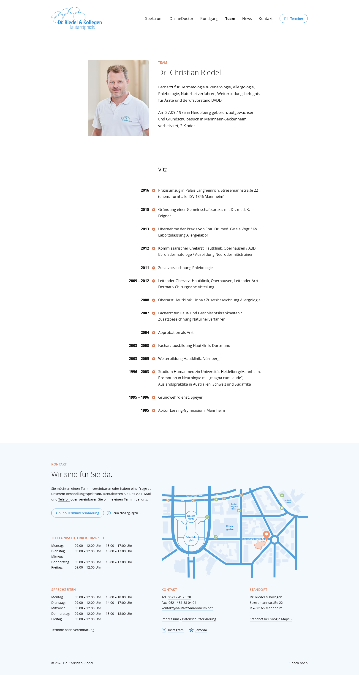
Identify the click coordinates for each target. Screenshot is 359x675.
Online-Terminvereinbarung (77, 513)
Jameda (198, 630)
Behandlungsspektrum (83, 494)
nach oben (299, 663)
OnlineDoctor (181, 18)
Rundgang (209, 18)
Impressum (170, 619)
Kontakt (266, 18)
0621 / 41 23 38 (179, 597)
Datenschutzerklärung (199, 619)
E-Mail (146, 494)
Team (230, 18)
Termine (293, 18)
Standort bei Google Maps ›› (271, 619)
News (247, 18)
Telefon (64, 499)
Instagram (173, 630)
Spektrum (154, 18)
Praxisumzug (169, 190)
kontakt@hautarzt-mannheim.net (187, 608)
